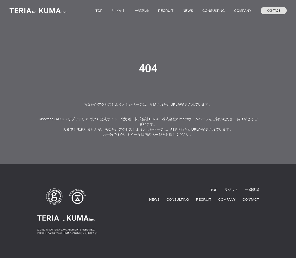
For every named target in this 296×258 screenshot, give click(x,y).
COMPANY (242, 10)
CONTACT (273, 10)
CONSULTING (213, 10)
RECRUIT (165, 10)
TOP (99, 10)
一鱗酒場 (142, 10)
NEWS (188, 10)
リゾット (119, 10)
